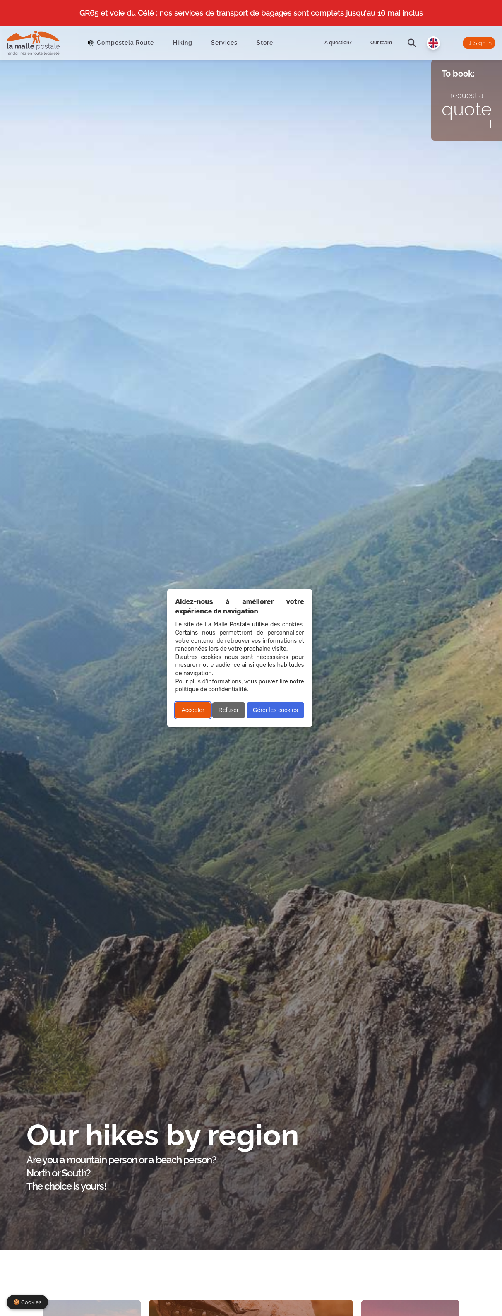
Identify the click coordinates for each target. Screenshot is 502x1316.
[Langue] (433, 43)
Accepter (192, 710)
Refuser (229, 710)
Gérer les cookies (275, 710)
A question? (338, 43)
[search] (411, 43)
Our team (381, 43)
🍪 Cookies (27, 1302)
